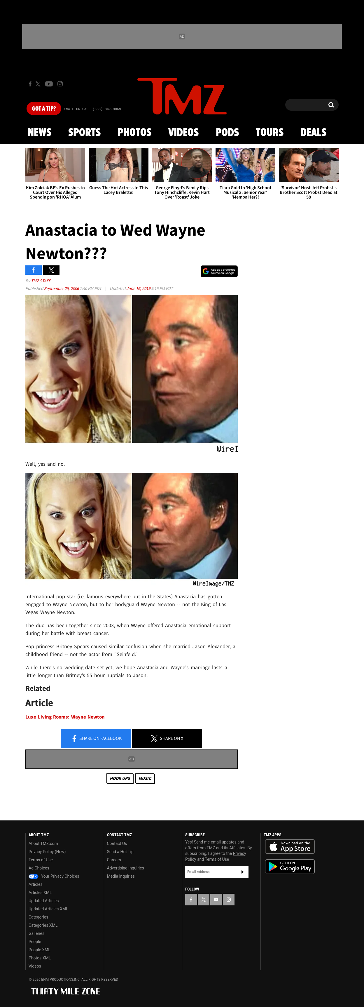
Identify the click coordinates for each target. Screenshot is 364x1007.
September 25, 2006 (62, 288)
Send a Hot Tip (120, 851)
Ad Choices (39, 868)
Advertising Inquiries (125, 868)
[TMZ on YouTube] (216, 899)
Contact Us (117, 843)
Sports (84, 133)
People (35, 941)
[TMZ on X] (39, 84)
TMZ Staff (40, 281)
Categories (38, 917)
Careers (114, 860)
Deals (313, 133)
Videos (183, 133)
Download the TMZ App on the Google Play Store (290, 866)
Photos (134, 133)
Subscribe (243, 872)
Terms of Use (41, 860)
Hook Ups (120, 778)
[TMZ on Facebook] (30, 84)
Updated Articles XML (48, 909)
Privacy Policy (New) (47, 851)
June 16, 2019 (138, 288)
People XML (39, 949)
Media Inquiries (121, 876)
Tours (270, 133)
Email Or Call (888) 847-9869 (92, 109)
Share (96, 738)
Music (145, 778)
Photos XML (40, 958)
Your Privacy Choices (54, 876)
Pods (227, 133)
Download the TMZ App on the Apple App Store (290, 846)
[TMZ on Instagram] (60, 84)
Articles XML (40, 892)
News (39, 133)
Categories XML (43, 925)
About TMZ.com (43, 843)
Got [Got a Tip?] (44, 109)
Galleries (36, 933)
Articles (36, 884)
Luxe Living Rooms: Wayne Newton (65, 717)
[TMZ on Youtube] (49, 83)
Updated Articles (44, 900)
